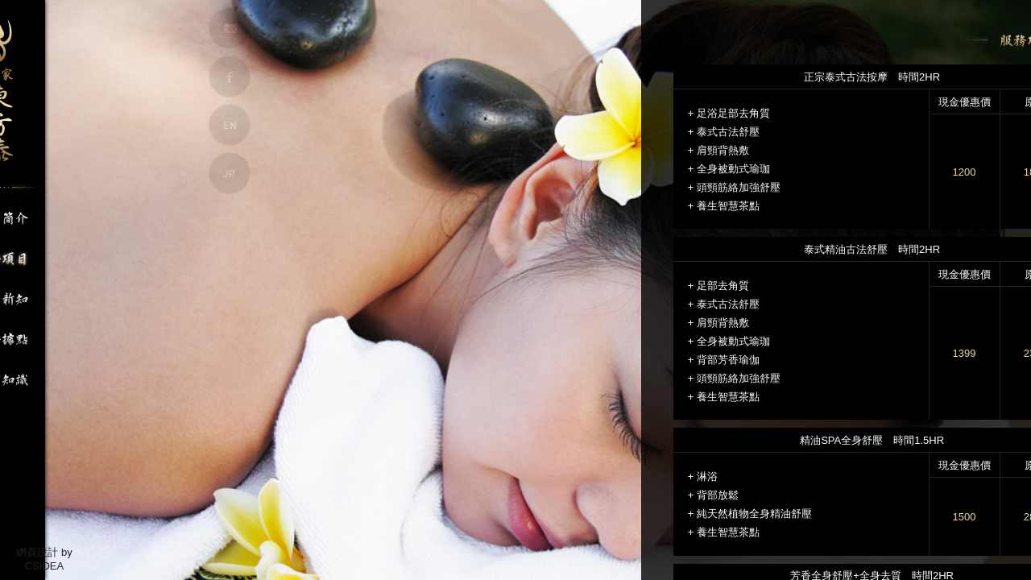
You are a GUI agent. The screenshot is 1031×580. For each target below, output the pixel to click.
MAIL (229, 28)
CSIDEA (44, 566)
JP (229, 173)
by (66, 552)
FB (229, 76)
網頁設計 (37, 552)
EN (229, 125)
